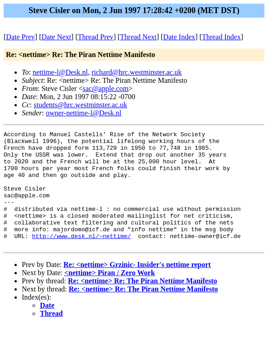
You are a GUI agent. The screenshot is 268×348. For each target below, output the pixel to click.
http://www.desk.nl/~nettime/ (81, 257)
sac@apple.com (105, 88)
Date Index (179, 37)
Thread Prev (95, 37)
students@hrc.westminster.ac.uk (80, 105)
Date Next (56, 37)
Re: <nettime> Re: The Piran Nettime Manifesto (142, 304)
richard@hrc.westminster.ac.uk (137, 72)
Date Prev (20, 37)
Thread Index (221, 37)
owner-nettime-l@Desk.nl (84, 113)
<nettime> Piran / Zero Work (109, 296)
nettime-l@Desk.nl (60, 72)
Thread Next (138, 37)
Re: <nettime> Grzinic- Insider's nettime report (137, 287)
